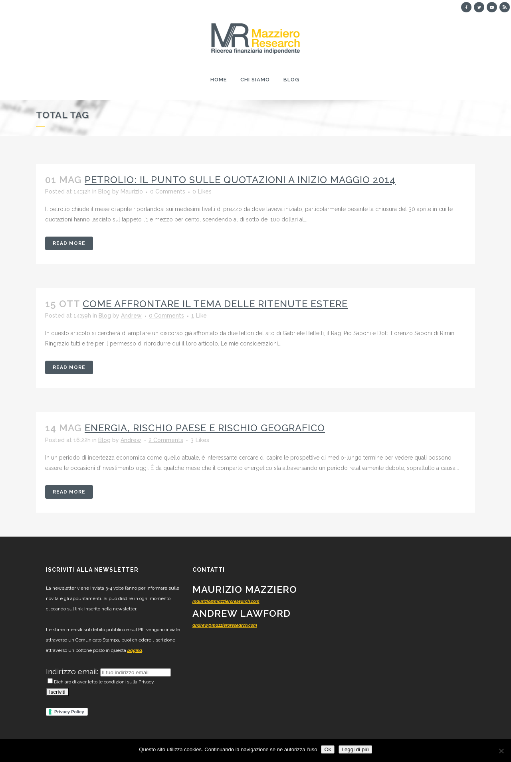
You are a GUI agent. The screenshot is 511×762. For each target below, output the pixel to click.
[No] (501, 751)
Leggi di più (355, 749)
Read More (69, 243)
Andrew (131, 315)
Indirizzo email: (73, 671)
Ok (327, 749)
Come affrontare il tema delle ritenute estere (215, 304)
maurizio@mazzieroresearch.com (225, 601)
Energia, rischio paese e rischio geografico (205, 428)
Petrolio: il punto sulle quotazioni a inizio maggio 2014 (240, 180)
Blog (104, 191)
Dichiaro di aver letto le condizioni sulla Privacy (101, 682)
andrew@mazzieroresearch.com (224, 625)
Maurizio (132, 191)
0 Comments (167, 191)
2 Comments (166, 440)
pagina (134, 650)
